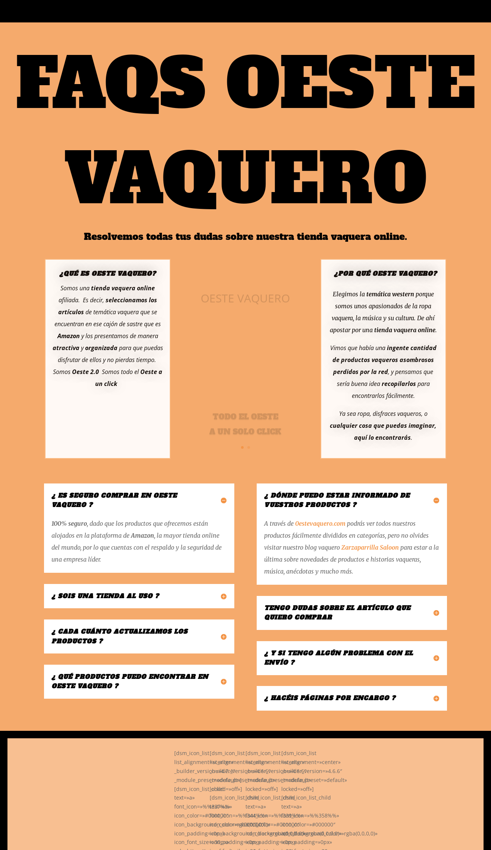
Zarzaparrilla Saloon (370, 547)
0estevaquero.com (320, 523)
